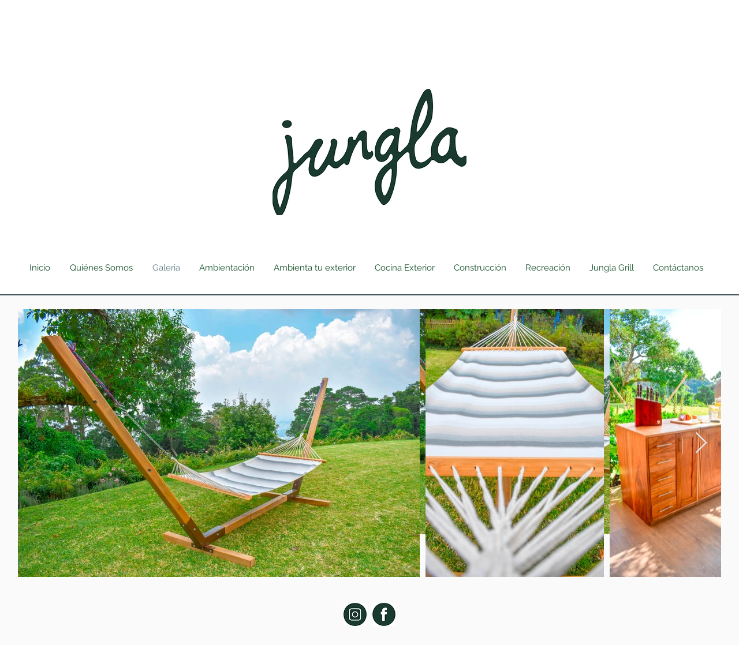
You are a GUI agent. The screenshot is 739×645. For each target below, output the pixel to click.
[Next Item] (701, 443)
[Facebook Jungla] (383, 614)
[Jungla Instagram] (355, 614)
